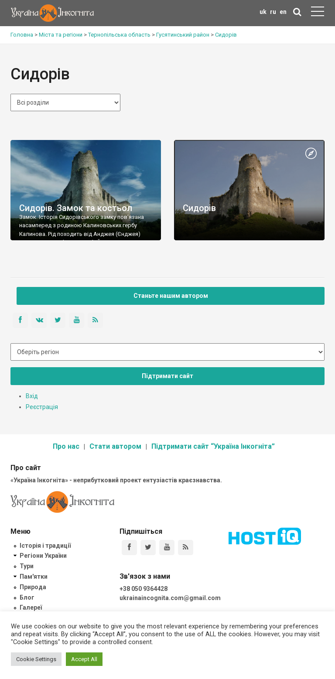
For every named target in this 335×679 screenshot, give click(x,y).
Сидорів (199, 208)
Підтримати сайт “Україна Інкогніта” (213, 446)
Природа (33, 586)
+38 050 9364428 (144, 588)
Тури (27, 566)
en (283, 11)
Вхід (32, 395)
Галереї (31, 607)
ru (273, 11)
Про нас (66, 446)
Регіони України (43, 555)
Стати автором (115, 446)
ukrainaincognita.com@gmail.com (170, 597)
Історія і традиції (45, 545)
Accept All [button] (84, 659)
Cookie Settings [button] (36, 659)
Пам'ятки (34, 576)
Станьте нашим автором (170, 295)
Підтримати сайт (167, 375)
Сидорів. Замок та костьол (75, 208)
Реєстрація (42, 406)
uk (263, 11)
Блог (27, 597)
